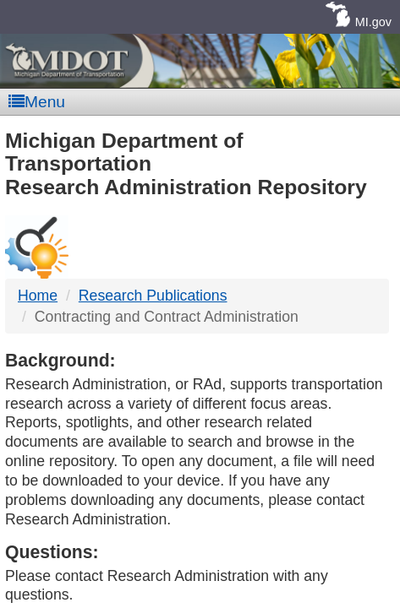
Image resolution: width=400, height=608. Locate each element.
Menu (36, 102)
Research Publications (153, 295)
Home (38, 295)
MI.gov (373, 22)
